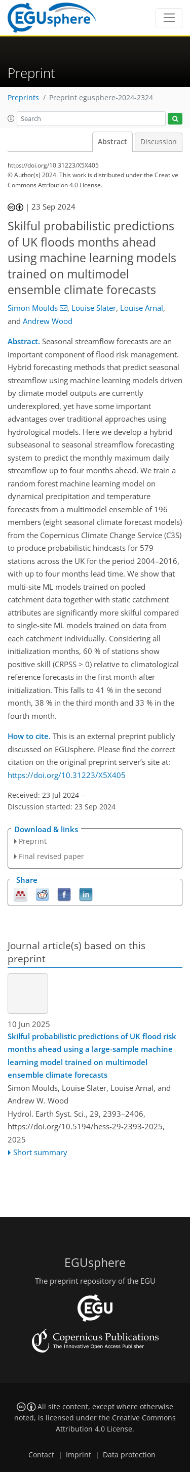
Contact (41, 1454)
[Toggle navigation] (169, 17)
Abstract (112, 141)
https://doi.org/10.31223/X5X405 (67, 775)
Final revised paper (51, 856)
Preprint (33, 841)
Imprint (78, 1454)
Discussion (158, 141)
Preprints (23, 97)
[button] (11, 118)
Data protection (129, 1454)
